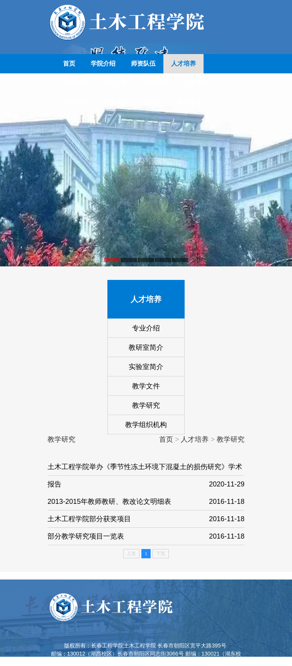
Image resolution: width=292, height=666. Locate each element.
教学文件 (146, 386)
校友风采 (75, 102)
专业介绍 (146, 328)
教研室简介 (146, 347)
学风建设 (189, 102)
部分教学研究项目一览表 (146, 536)
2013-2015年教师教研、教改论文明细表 (146, 501)
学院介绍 (103, 63)
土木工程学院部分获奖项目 (146, 519)
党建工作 (115, 102)
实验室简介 (146, 367)
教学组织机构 (146, 425)
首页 (69, 63)
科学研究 (75, 83)
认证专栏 (195, 83)
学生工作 (115, 83)
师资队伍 (143, 63)
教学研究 (146, 405)
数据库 (152, 102)
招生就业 (155, 83)
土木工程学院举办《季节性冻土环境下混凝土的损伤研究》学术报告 (146, 478)
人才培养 (183, 63)
